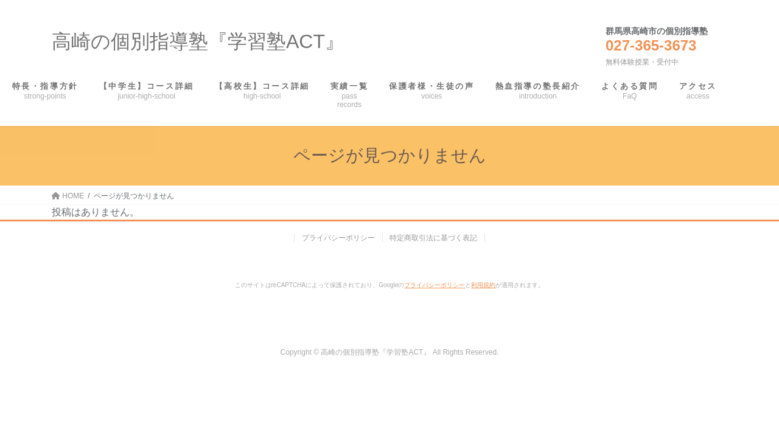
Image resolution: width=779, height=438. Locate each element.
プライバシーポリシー (338, 238)
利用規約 (483, 285)
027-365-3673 (651, 45)
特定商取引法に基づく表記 (434, 238)
